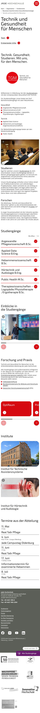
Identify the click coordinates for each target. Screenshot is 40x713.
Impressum (4, 625)
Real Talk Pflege (10, 532)
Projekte (32, 207)
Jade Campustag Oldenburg (17, 542)
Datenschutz (5, 627)
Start (2, 8)
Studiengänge (24, 171)
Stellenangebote (6, 611)
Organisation (10, 8)
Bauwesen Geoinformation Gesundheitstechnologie (18, 10)
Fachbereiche (21, 8)
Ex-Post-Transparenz (7, 618)
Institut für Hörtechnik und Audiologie (14, 507)
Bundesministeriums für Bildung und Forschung (20, 384)
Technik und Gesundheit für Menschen (14, 13)
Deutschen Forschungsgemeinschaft (16, 388)
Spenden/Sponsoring (7, 615)
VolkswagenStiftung (10, 382)
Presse (3, 613)
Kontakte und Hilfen (7, 620)
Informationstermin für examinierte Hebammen (15, 565)
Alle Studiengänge (29, 653)
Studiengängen (32, 93)
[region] (20, 326)
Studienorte (4, 608)
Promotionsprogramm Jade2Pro (12, 375)
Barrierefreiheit (5, 623)
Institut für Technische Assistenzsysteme (14, 470)
